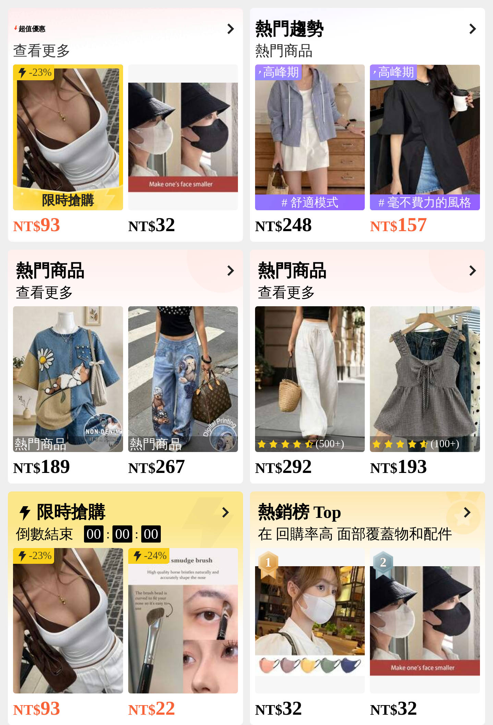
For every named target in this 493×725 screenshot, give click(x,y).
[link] (68, 137)
